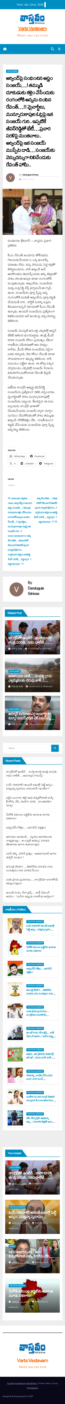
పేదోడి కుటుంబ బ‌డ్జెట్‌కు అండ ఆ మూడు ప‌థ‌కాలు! (28, 816)
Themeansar (32, 1388)
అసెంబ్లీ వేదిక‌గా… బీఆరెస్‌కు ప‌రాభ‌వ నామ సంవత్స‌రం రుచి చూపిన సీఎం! (29, 868)
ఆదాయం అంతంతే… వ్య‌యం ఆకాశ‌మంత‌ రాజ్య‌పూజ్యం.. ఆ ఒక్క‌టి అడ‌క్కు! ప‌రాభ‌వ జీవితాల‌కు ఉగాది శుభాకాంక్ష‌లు (29, 840)
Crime (12, 1246)
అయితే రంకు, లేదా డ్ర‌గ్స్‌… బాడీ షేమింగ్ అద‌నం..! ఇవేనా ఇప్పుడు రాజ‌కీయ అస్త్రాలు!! (30, 894)
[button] (52, 49)
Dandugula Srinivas (30, 174)
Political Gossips (35, 921)
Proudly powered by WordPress (22, 1383)
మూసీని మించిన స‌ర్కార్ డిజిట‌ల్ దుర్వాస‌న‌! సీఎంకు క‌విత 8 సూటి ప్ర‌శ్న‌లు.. (40, 1100)
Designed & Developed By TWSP (18, 1396)
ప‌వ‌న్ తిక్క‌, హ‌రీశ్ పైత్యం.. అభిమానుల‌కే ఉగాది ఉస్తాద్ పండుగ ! (31, 855)
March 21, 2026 (21, 1223)
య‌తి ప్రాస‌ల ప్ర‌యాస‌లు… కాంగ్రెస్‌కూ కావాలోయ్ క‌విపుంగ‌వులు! (32, 881)
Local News (12, 71)
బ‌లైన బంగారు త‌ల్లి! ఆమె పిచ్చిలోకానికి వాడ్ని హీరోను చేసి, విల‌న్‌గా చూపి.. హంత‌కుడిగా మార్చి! (29, 801)
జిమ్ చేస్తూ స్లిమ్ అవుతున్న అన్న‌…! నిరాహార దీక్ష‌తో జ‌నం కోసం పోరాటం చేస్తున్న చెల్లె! (39, 1121)
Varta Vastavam (32, 28)
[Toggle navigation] (59, 49)
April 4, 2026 (19, 1184)
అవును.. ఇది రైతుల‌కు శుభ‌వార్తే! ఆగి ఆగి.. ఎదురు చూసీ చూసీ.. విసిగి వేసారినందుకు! (40, 1057)
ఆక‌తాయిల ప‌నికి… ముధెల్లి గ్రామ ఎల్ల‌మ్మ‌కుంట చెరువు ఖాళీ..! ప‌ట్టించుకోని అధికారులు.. (30, 680)
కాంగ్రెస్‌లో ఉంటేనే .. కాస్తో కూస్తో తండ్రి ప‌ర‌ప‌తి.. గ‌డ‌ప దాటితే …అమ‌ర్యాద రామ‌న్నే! (29, 642)
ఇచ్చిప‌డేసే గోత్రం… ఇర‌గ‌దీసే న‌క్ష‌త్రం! (26, 827)
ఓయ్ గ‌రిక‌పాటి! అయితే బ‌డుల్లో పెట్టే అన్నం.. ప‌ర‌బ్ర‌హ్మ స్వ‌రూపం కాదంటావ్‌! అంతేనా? (30, 786)
